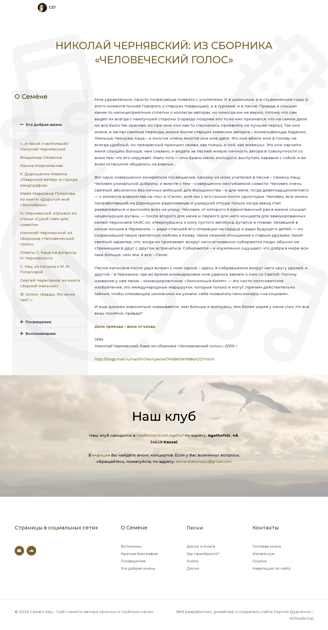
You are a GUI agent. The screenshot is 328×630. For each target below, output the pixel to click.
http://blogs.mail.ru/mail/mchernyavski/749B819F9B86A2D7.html (158, 357)
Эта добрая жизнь (45, 122)
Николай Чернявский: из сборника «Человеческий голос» (47, 237)
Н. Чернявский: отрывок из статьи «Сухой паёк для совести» (48, 217)
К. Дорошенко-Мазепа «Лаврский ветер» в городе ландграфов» (49, 178)
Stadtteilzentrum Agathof (160, 433)
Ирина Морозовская (41, 164)
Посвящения (39, 320)
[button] (50, 122)
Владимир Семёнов (41, 155)
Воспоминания (41, 331)
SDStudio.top (301, 618)
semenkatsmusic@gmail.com (203, 459)
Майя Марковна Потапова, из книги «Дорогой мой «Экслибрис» (47, 197)
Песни (195, 526)
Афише (101, 453)
